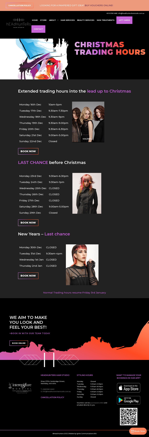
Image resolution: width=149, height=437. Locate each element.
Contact (38, 29)
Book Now (28, 151)
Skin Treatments (105, 20)
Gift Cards (124, 20)
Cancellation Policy (19, 5)
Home (35, 20)
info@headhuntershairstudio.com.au (131, 13)
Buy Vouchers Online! (99, 5)
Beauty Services (85, 20)
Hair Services (68, 20)
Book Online (18, 343)
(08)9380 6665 (48, 389)
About (54, 20)
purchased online (97, 403)
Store (43, 20)
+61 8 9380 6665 (111, 13)
